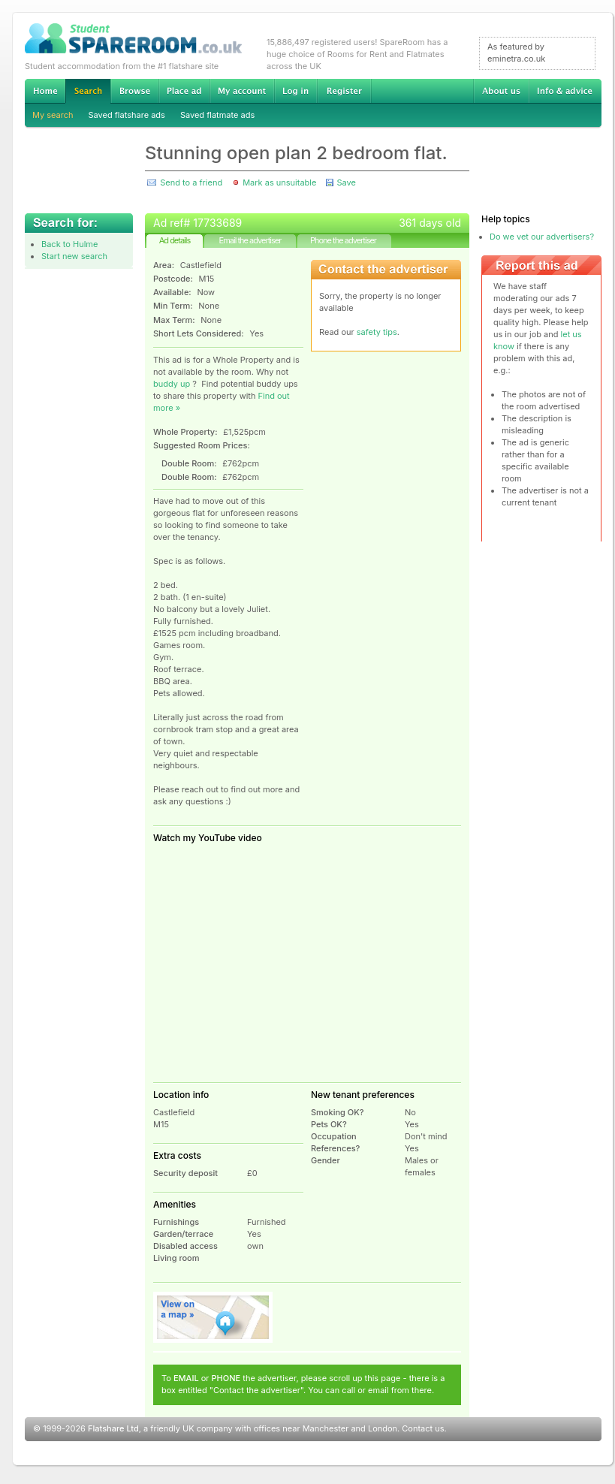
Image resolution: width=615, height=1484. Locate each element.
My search (53, 115)
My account (242, 91)
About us (501, 91)
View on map (213, 1317)
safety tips (377, 332)
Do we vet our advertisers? (542, 236)
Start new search (74, 256)
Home (45, 91)
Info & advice (565, 91)
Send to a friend (191, 182)
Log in (295, 91)
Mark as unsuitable (279, 182)
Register (344, 91)
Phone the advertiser (343, 240)
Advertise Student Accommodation (184, 91)
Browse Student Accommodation (134, 91)
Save (345, 182)
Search (87, 91)
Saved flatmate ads (217, 115)
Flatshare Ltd (113, 1428)
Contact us (423, 1428)
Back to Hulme (69, 244)
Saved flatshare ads (127, 115)
